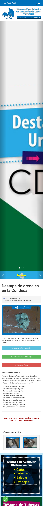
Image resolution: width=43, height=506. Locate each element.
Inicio (5, 298)
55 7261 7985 (9, 3)
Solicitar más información (21, 348)
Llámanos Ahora (21, 365)
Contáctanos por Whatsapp (21, 357)
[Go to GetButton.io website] (5, 503)
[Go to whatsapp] (5, 499)
